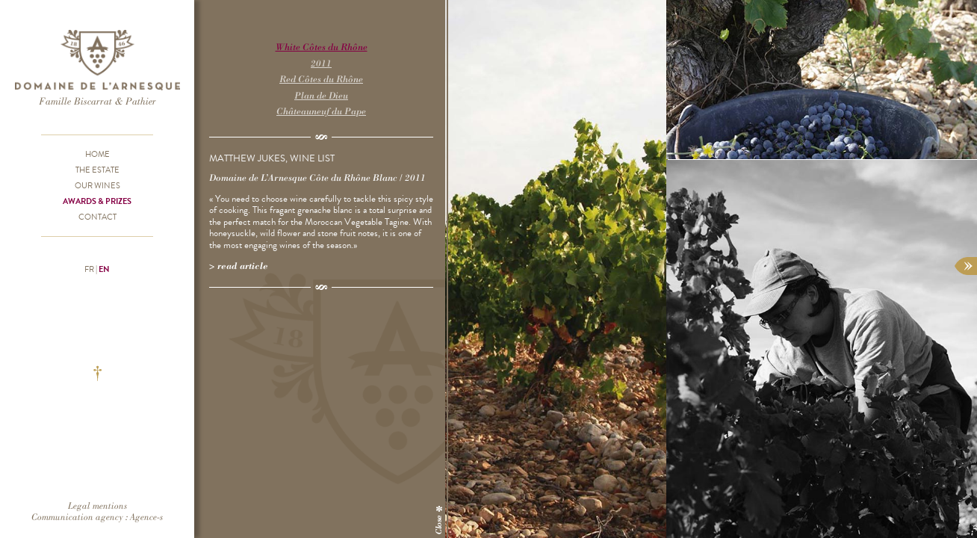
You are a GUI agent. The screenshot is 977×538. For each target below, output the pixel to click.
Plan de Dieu (321, 95)
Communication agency (77, 516)
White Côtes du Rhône (321, 46)
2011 (321, 63)
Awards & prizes (97, 201)
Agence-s (146, 516)
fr (89, 269)
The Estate (97, 170)
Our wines (97, 185)
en (104, 269)
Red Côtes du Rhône (321, 78)
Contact (97, 217)
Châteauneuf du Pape (321, 111)
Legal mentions (97, 505)
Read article (242, 265)
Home (97, 154)
